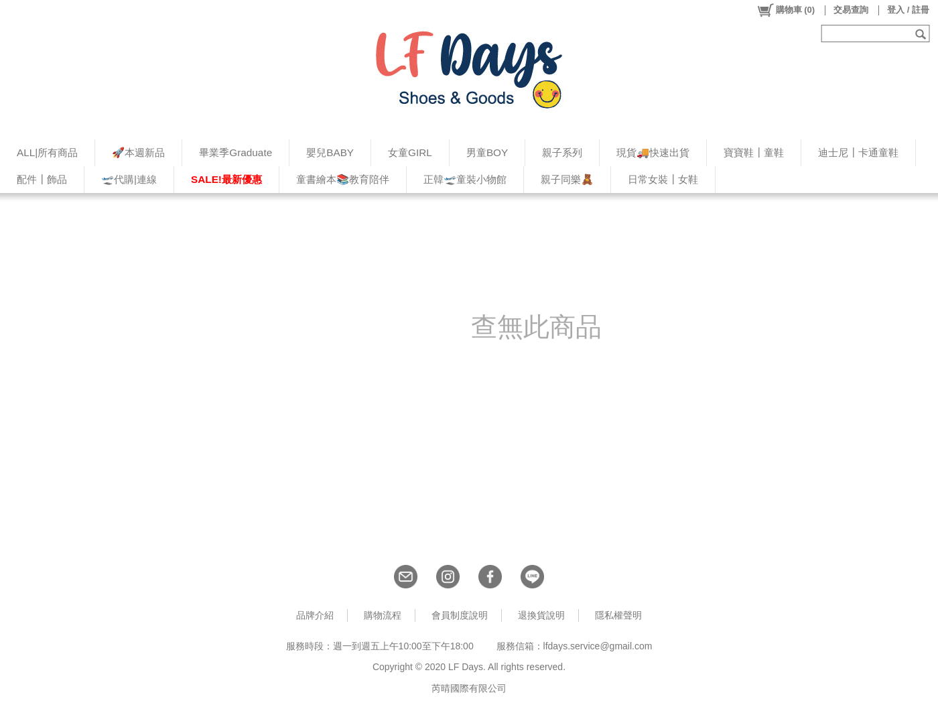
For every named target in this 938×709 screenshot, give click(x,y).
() (785, 10)
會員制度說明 (459, 615)
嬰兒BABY (330, 152)
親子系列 (562, 152)
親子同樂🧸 (567, 179)
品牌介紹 (315, 615)
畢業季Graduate (235, 152)
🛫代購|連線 (129, 179)
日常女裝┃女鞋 (663, 179)
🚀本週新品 (138, 152)
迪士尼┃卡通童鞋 (858, 152)
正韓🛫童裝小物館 (465, 179)
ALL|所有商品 (47, 152)
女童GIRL (410, 152)
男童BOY (487, 152)
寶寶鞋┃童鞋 (754, 152)
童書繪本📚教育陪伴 (342, 179)
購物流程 (382, 615)
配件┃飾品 (42, 179)
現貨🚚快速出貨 (652, 152)
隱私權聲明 (618, 615)
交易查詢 (850, 10)
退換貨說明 (541, 615)
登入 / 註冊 (908, 10)
